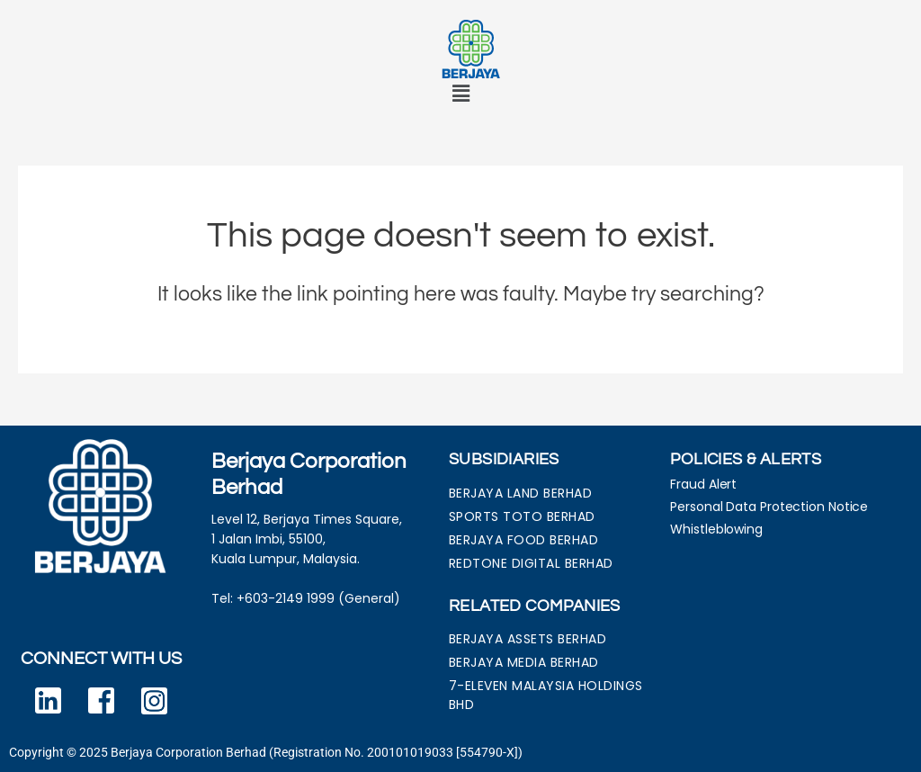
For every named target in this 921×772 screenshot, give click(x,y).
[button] (460, 94)
